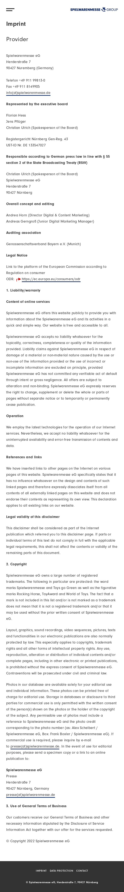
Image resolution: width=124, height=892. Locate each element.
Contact (82, 871)
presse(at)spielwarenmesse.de (35, 747)
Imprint (41, 871)
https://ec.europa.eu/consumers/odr (51, 279)
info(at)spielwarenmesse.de (28, 93)
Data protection (61, 871)
